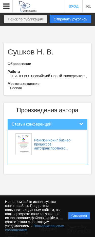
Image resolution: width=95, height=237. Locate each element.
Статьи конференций (31, 124)
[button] (6, 6)
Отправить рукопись (70, 19)
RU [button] (88, 6)
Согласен (79, 216)
